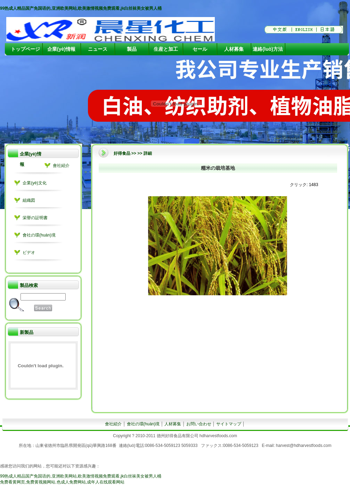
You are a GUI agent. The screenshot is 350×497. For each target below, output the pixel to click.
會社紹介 (61, 165)
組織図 (29, 200)
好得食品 (122, 153)
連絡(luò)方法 (268, 49)
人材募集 (234, 49)
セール (200, 49)
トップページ (25, 49)
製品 (132, 49)
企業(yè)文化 (35, 183)
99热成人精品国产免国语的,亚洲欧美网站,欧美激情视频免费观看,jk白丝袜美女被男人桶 (81, 8)
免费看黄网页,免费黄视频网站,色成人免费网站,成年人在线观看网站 (62, 482)
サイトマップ (228, 424)
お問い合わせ (198, 424)
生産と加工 (166, 49)
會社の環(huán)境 (39, 235)
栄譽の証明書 (35, 217)
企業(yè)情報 (61, 49)
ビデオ (29, 252)
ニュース (97, 49)
